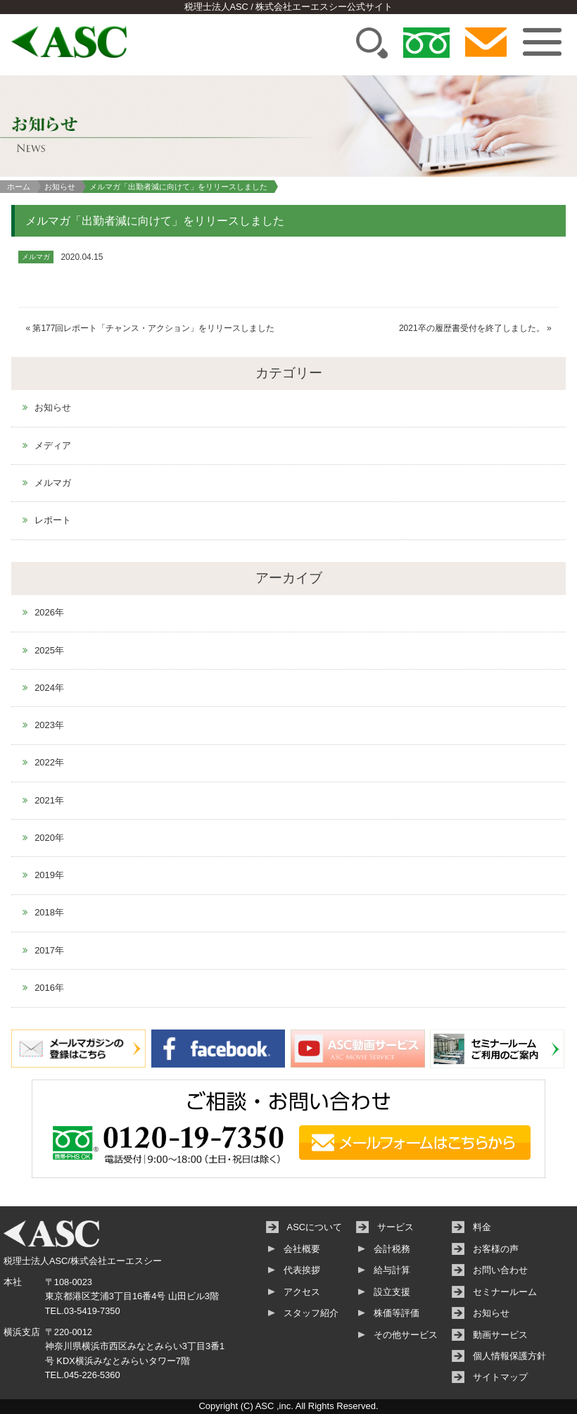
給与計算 (392, 1270)
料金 (482, 1227)
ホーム (18, 186)
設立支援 (392, 1292)
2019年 (49, 875)
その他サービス (406, 1334)
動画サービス (500, 1334)
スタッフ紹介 (311, 1313)
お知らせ (59, 186)
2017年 (49, 950)
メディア (52, 445)
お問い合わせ (500, 1270)
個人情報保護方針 (509, 1356)
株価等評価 (396, 1313)
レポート (52, 520)
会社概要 (302, 1249)
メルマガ (52, 482)
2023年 (49, 725)
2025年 (49, 650)
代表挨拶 (302, 1270)
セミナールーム (505, 1292)
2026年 (49, 612)
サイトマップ (500, 1377)
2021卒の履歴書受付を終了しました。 (472, 328)
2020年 (49, 837)
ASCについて (314, 1227)
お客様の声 (496, 1249)
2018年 (49, 912)
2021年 (49, 800)
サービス (395, 1227)
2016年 (49, 987)
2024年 (49, 687)
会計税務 (392, 1249)
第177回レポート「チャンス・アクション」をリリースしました (153, 328)
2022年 (49, 762)
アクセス (302, 1292)
